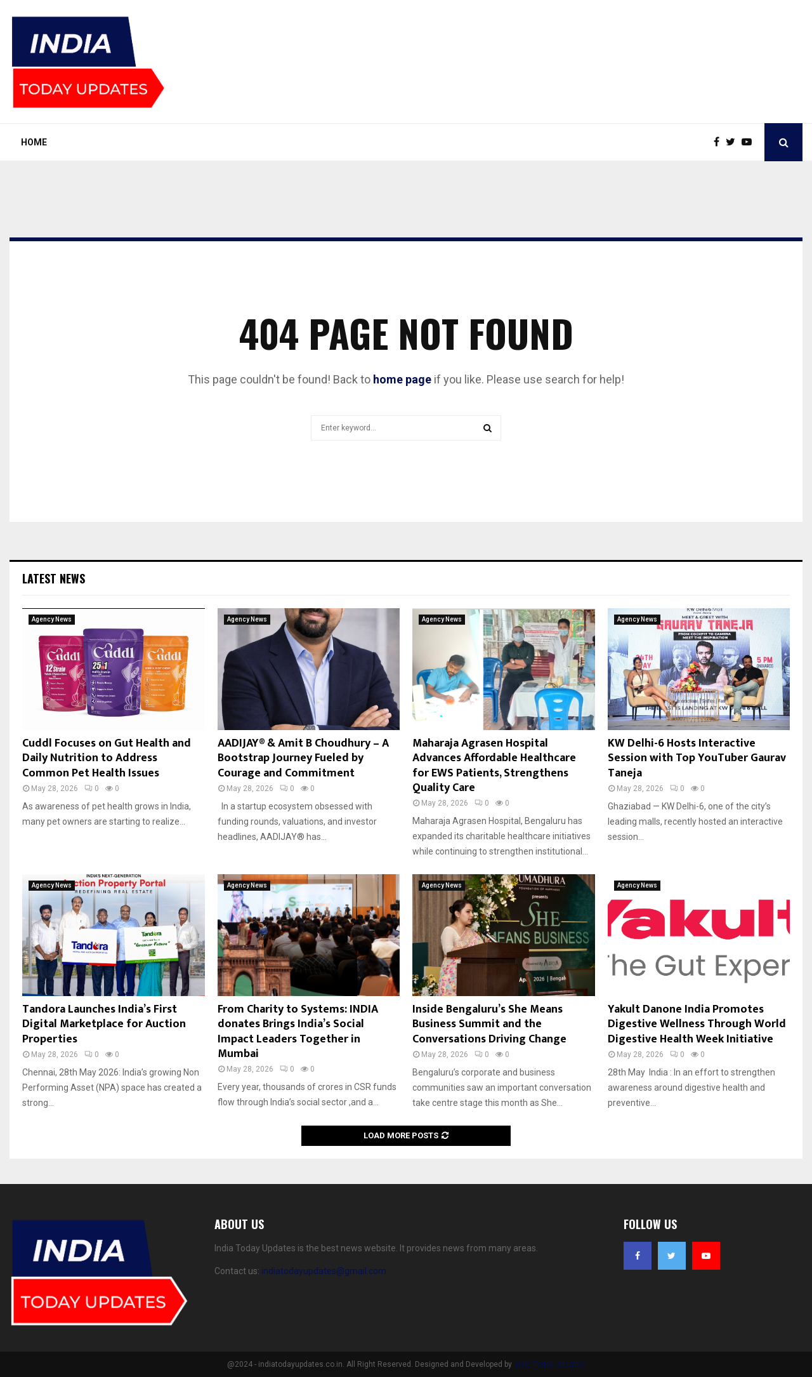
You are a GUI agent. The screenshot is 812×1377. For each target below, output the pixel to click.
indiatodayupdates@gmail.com (323, 1271)
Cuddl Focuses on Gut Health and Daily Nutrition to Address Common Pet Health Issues (106, 758)
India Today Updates (549, 1364)
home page (402, 379)
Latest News (53, 578)
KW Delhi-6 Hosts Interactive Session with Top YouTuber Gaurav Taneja (697, 758)
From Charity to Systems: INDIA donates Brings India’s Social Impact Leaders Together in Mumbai (298, 1031)
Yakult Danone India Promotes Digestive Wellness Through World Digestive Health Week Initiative (697, 1024)
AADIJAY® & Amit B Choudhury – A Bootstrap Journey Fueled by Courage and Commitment (303, 758)
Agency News (52, 619)
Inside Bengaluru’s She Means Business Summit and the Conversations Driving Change (489, 1024)
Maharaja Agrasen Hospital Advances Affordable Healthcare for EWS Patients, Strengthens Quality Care (494, 765)
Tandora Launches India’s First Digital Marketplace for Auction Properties (104, 1024)
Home (34, 142)
